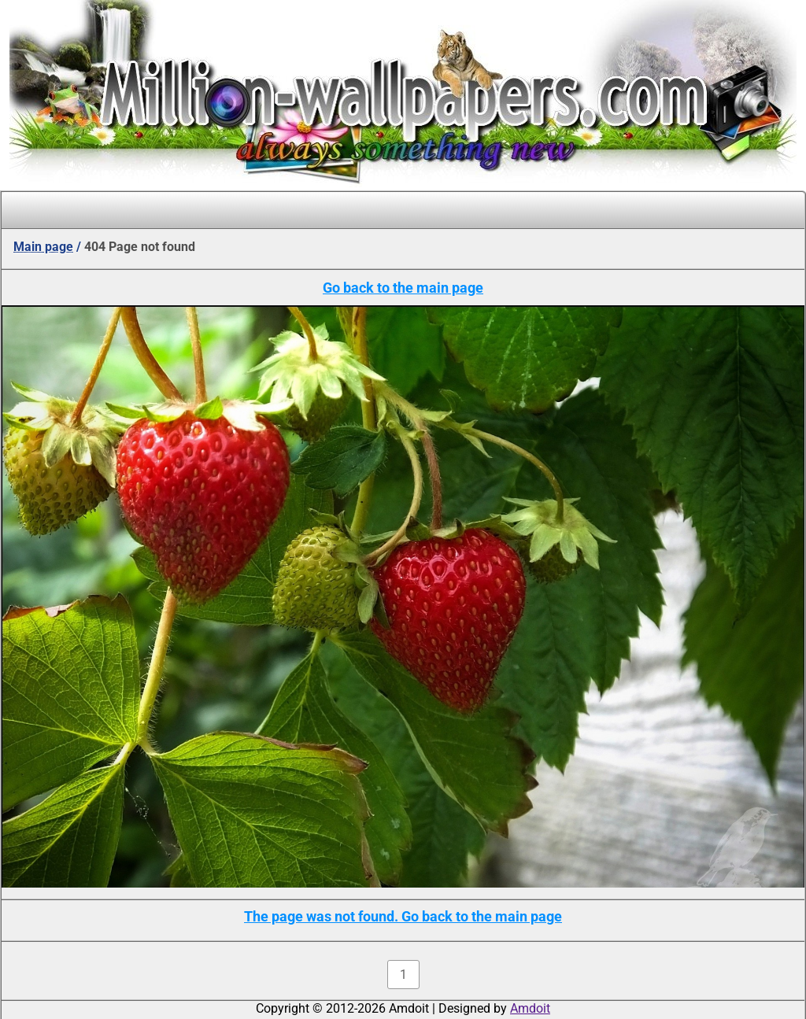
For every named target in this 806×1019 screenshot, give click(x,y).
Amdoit (530, 1008)
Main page (43, 246)
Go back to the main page (403, 287)
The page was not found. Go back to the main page (403, 916)
